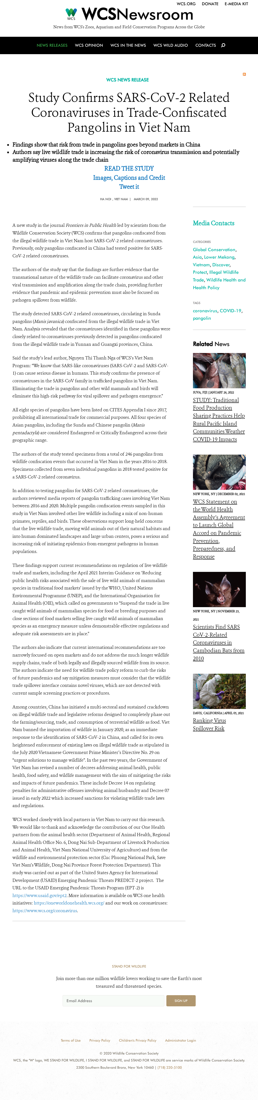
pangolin (202, 318)
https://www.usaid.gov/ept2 (39, 896)
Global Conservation (214, 249)
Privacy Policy (99, 1040)
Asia (197, 257)
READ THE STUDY (129, 169)
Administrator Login (180, 1040)
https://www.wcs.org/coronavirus (44, 911)
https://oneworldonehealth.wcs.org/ (69, 903)
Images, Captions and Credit (129, 178)
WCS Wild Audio (170, 45)
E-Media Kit (236, 3)
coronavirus (205, 310)
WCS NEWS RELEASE (127, 79)
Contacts (205, 45)
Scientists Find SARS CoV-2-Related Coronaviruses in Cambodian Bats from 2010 (219, 643)
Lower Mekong (219, 257)
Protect (200, 272)
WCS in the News (128, 45)
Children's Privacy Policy (137, 1040)
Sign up (181, 1001)
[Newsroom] (129, 15)
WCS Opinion (89, 45)
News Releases (52, 45)
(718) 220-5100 (169, 1067)
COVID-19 (230, 310)
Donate (210, 3)
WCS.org (186, 3)
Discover (221, 264)
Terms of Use (71, 1040)
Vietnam (201, 264)
